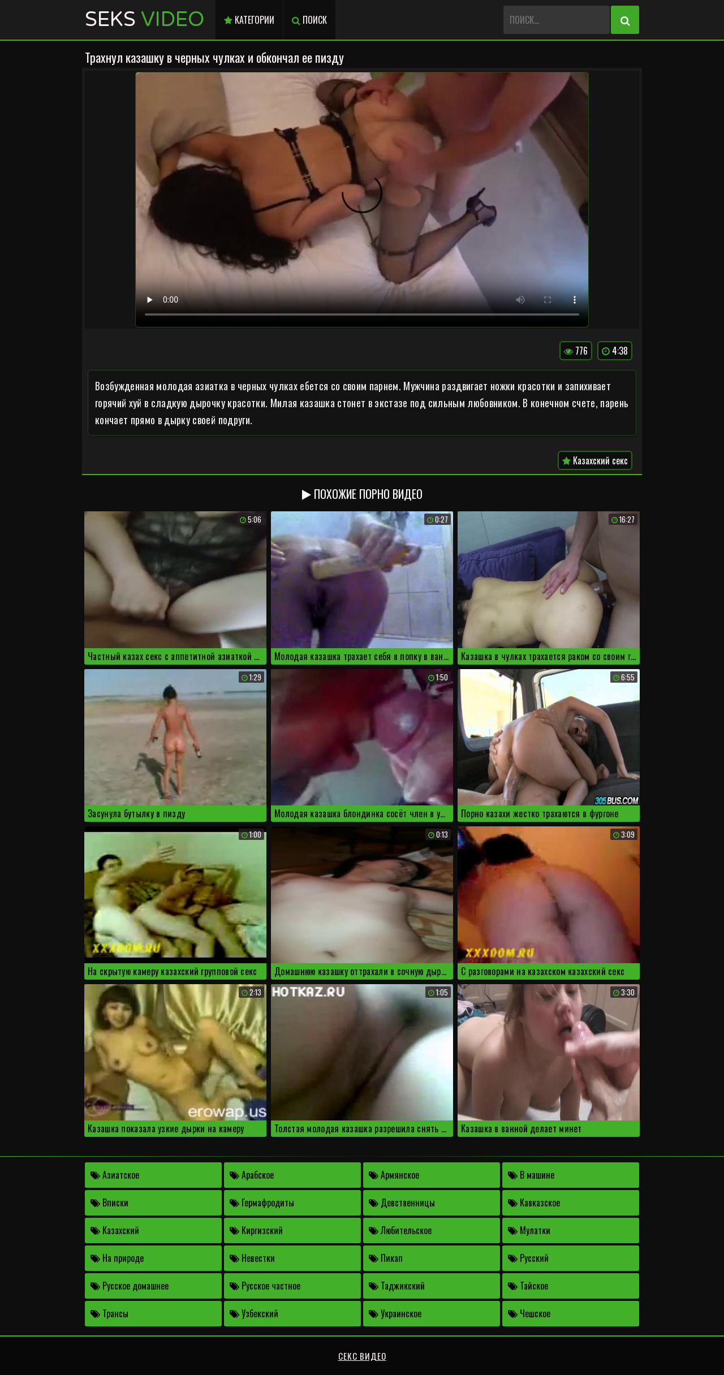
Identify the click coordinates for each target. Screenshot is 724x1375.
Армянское (394, 1175)
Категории (249, 20)
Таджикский (397, 1285)
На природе (117, 1258)
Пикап (386, 1258)
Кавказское (534, 1202)
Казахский (114, 1230)
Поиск (309, 20)
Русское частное (265, 1285)
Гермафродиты (262, 1202)
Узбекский (254, 1313)
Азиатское (114, 1175)
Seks (144, 19)
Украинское (395, 1313)
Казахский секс (595, 460)
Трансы (109, 1313)
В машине (531, 1175)
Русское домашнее (129, 1285)
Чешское (529, 1313)
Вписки (109, 1202)
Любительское (400, 1230)
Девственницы (402, 1202)
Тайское (528, 1285)
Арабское (252, 1175)
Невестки (252, 1258)
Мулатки (529, 1230)
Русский (528, 1258)
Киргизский (256, 1230)
